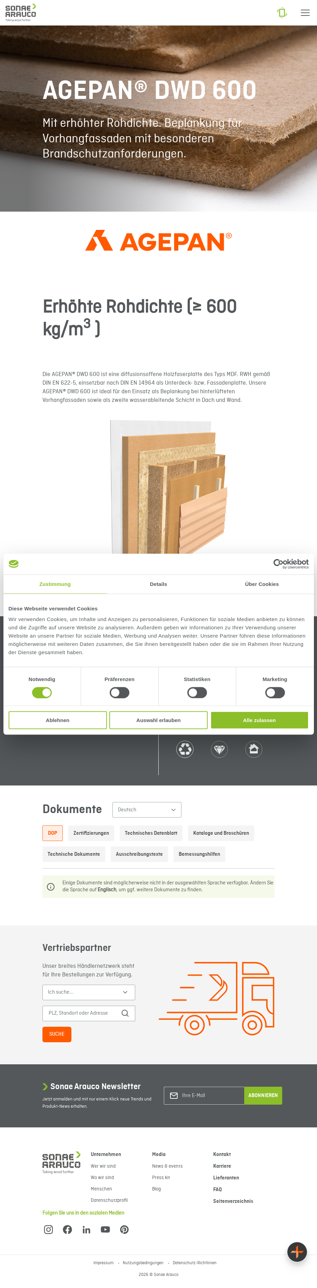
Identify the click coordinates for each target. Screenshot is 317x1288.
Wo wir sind (102, 1178)
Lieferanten (226, 1178)
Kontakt (222, 1154)
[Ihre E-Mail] (210, 1095)
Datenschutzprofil (109, 1200)
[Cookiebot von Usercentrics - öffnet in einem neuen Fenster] (278, 564)
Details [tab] (158, 584)
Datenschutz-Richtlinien (195, 1263)
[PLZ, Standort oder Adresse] (84, 1013)
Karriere (222, 1166)
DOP (52, 833)
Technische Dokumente (74, 854)
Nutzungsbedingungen (144, 1263)
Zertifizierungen (91, 833)
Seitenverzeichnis (233, 1201)
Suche (57, 1034)
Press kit (161, 1178)
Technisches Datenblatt (151, 833)
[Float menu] (297, 1252)
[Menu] (305, 13)
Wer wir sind (103, 1166)
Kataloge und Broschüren (221, 833)
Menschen (101, 1189)
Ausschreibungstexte (139, 854)
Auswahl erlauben (158, 720)
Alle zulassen (259, 720)
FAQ (217, 1190)
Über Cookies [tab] (262, 584)
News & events (167, 1166)
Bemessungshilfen (199, 854)
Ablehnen (57, 720)
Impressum (104, 1263)
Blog (156, 1189)
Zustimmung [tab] (55, 584)
